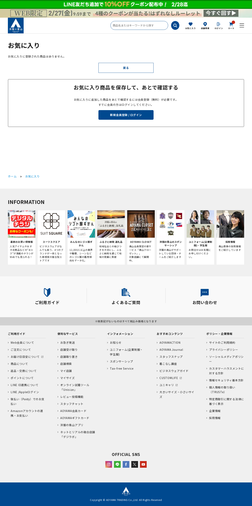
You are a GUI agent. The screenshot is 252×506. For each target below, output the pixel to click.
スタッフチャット (71, 404)
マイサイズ (67, 378)
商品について (19, 364)
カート (231, 25)
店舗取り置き (69, 357)
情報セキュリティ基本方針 (226, 380)
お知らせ (115, 342)
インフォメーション (120, 334)
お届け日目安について (25, 357)
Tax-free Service (121, 368)
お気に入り (190, 28)
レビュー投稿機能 (71, 397)
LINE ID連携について (25, 385)
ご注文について (21, 350)
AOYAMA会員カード (73, 411)
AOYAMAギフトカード (74, 418)
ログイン (219, 28)
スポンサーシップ (121, 361)
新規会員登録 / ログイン (126, 115)
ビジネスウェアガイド (174, 371)
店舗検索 (205, 28)
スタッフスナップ (171, 357)
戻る (126, 68)
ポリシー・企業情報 (219, 334)
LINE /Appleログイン (25, 392)
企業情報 (215, 411)
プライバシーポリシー (223, 350)
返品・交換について (24, 371)
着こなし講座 (168, 364)
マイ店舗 (66, 371)
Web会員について (22, 342)
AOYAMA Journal (171, 350)
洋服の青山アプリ (71, 425)
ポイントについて (22, 378)
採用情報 (215, 418)
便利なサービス (67, 334)
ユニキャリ (166, 385)
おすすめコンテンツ (170, 334)
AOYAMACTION (169, 342)
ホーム (12, 176)
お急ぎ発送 (67, 342)
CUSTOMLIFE (168, 378)
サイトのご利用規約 (222, 342)
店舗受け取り (69, 350)
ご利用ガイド (16, 334)
